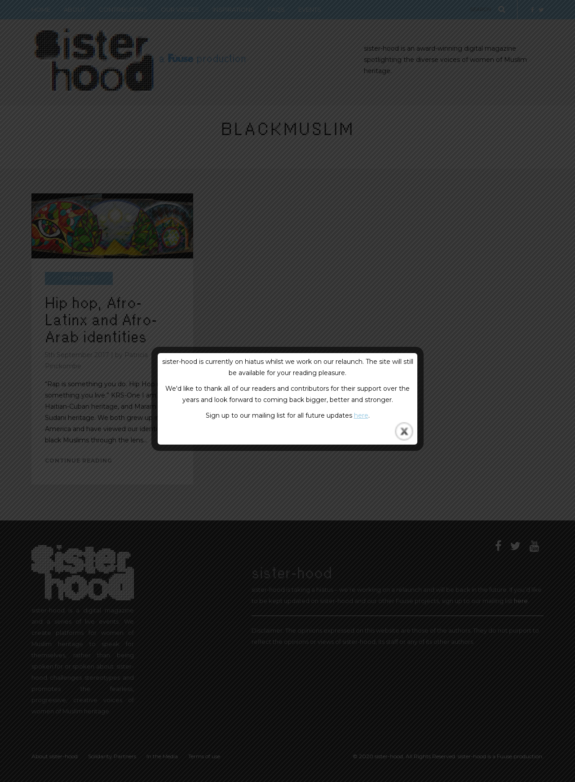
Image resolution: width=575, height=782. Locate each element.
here (361, 415)
